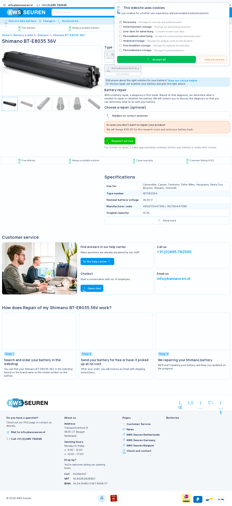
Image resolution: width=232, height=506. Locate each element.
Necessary (152, 22)
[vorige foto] (5, 70)
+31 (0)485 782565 (174, 251)
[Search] (108, 12)
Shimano (43, 35)
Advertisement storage (157, 26)
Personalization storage (154, 50)
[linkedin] (180, 403)
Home (6, 35)
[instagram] (200, 403)
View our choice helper (183, 80)
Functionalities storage (156, 45)
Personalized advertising (162, 36)
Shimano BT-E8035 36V (69, 35)
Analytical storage (158, 40)
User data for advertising (154, 31)
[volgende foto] (98, 70)
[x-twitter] (211, 402)
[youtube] (221, 403)
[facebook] (190, 402)
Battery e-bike (23, 35)
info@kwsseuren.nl (173, 278)
